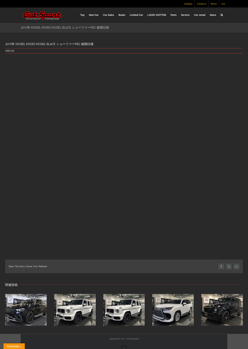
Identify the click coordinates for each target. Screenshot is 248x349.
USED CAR (9, 50)
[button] (222, 15)
